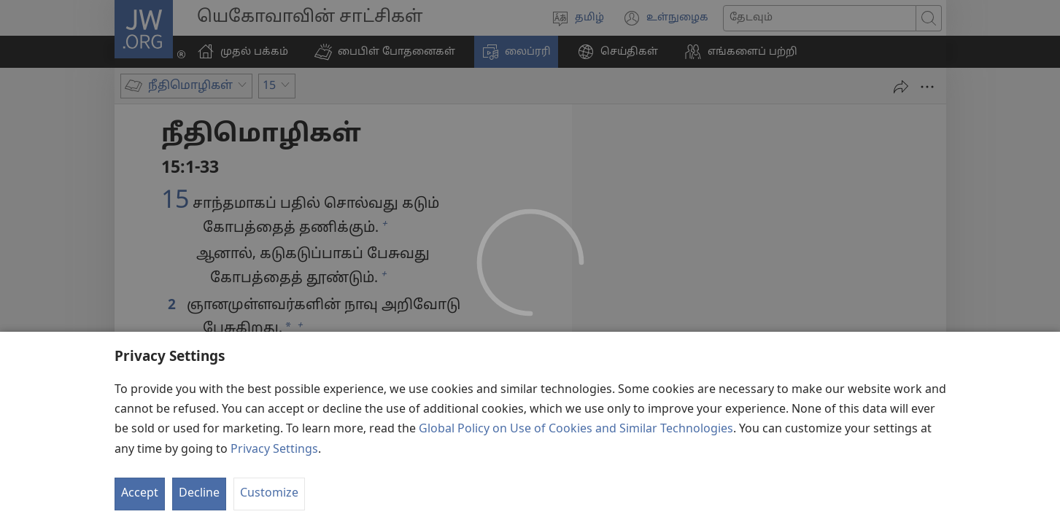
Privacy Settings (274, 496)
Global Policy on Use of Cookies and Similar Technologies (576, 476)
